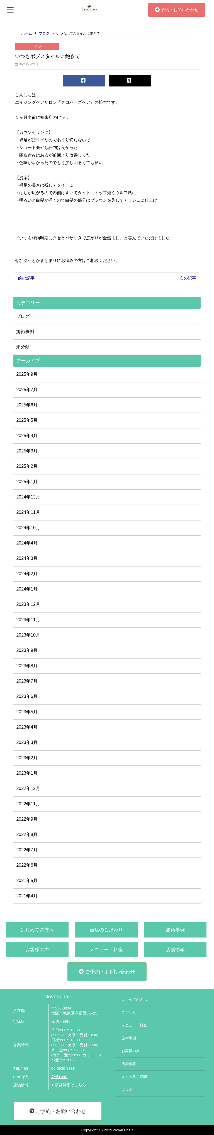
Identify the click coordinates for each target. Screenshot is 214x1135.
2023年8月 (27, 665)
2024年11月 (28, 512)
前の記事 (26, 278)
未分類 (23, 346)
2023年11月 (28, 619)
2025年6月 (27, 405)
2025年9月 (27, 374)
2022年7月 (27, 849)
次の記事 (187, 278)
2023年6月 (27, 696)
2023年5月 (27, 711)
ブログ (37, 46)
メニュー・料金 (106, 949)
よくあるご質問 (134, 1077)
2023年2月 (27, 757)
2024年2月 (27, 573)
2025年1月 (27, 481)
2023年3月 (27, 742)
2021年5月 (27, 880)
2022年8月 (27, 834)
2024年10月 (28, 527)
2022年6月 (27, 865)
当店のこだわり (106, 929)
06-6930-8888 (63, 1068)
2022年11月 (28, 803)
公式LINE (59, 1077)
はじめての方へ (37, 929)
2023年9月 (27, 650)
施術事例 (25, 331)
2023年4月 (27, 727)
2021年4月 (27, 895)
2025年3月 (27, 451)
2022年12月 (28, 788)
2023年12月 (28, 604)
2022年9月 (27, 819)
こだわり (128, 1012)
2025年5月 (27, 420)
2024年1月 (27, 589)
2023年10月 (28, 635)
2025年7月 (27, 389)
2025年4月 (27, 435)
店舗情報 (175, 949)
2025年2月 (27, 466)
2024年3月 (27, 558)
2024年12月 (28, 497)
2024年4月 (27, 543)
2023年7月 (27, 681)
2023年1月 (27, 773)
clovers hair (57, 996)
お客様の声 (37, 949)
